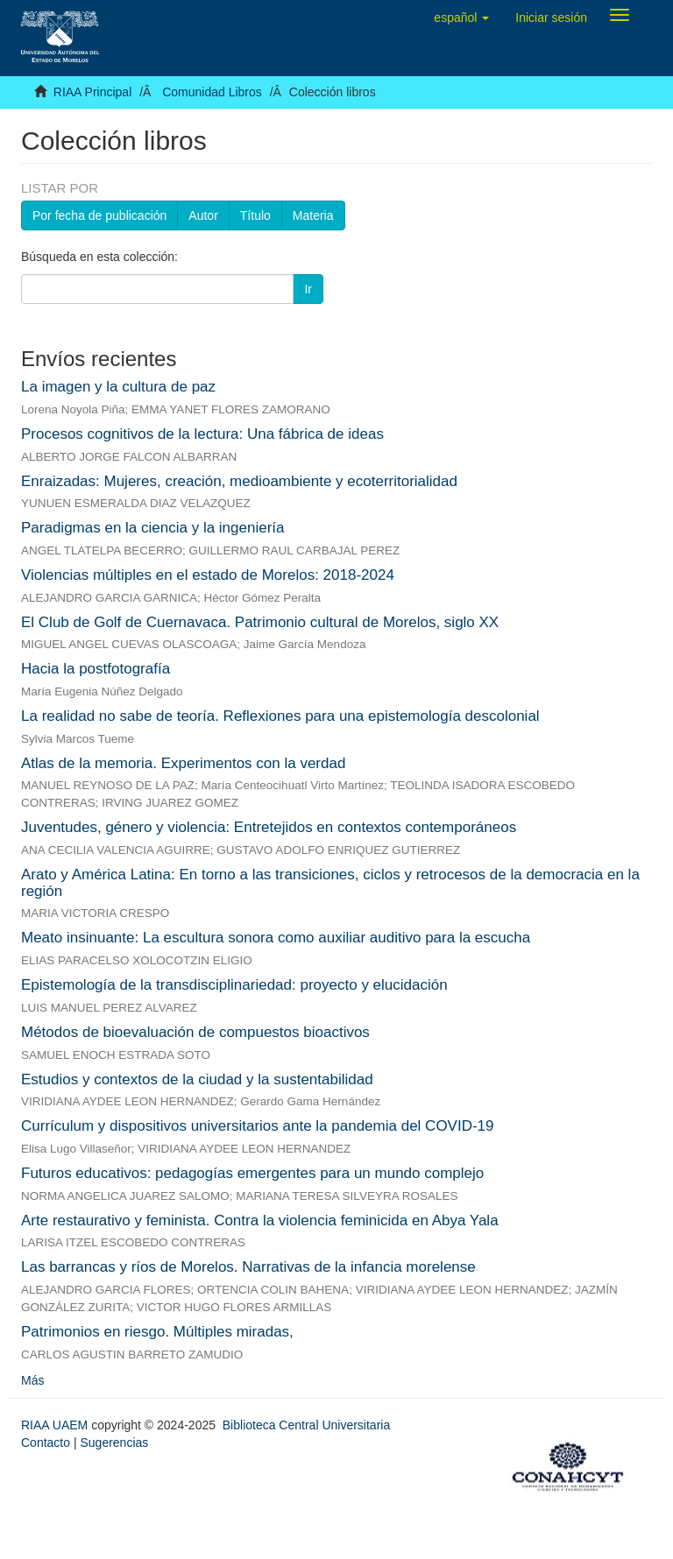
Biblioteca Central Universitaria (306, 1425)
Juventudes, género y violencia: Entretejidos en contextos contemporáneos (268, 827)
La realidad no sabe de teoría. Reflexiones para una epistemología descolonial (280, 716)
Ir (308, 289)
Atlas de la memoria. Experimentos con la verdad (183, 763)
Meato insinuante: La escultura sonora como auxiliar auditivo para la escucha (275, 937)
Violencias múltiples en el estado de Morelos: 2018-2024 (207, 575)
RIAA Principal (92, 92)
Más (32, 1380)
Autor (202, 215)
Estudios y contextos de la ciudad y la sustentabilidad (197, 1079)
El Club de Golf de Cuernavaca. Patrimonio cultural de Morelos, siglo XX (260, 622)
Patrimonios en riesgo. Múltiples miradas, (157, 1331)
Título (255, 215)
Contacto (45, 1443)
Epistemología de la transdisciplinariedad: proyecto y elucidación (234, 985)
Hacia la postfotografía (95, 668)
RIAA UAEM (56, 1425)
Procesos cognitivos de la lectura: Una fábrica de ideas (202, 434)
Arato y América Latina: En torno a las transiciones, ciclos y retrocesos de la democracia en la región (330, 882)
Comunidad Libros (212, 92)
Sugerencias (114, 1443)
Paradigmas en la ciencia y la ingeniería (153, 527)
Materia (313, 215)
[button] (461, 17)
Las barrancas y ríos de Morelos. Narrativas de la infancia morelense (248, 1267)
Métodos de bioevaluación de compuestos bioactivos (195, 1032)
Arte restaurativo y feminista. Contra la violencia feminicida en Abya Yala (260, 1220)
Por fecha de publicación (99, 215)
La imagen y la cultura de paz (118, 386)
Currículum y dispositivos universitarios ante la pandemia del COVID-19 (257, 1126)
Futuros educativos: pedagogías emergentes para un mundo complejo (252, 1173)
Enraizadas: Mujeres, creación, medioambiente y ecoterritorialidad (239, 481)
